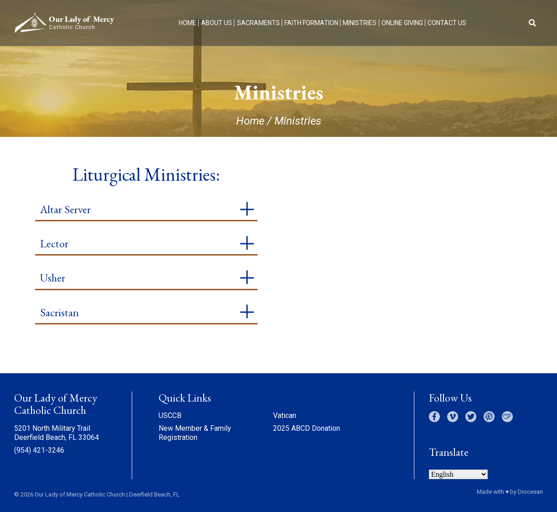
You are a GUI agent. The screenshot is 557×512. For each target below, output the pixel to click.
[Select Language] (458, 474)
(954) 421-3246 (39, 450)
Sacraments (258, 22)
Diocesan (530, 491)
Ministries (359, 22)
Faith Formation (311, 22)
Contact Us (447, 22)
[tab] (146, 210)
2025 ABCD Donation (306, 428)
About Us (216, 22)
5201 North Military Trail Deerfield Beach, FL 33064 (56, 433)
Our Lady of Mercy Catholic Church (80, 494)
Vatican (284, 415)
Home (187, 22)
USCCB (170, 415)
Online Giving (402, 22)
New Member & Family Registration (195, 433)
